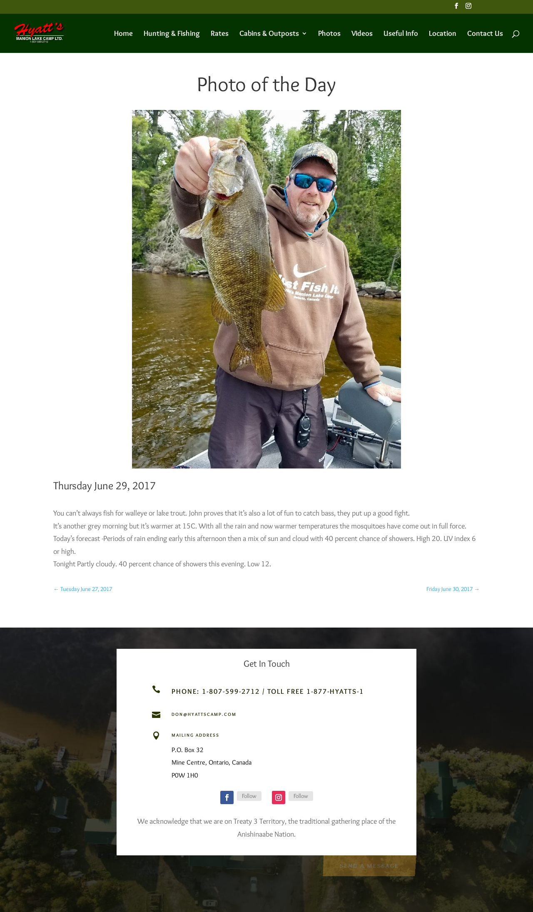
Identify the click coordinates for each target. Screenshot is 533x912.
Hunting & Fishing (172, 34)
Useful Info (401, 34)
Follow (249, 796)
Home (123, 34)
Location (442, 34)
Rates (220, 34)
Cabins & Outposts (269, 34)
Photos (329, 34)
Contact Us (485, 34)
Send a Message (369, 865)
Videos (362, 34)
